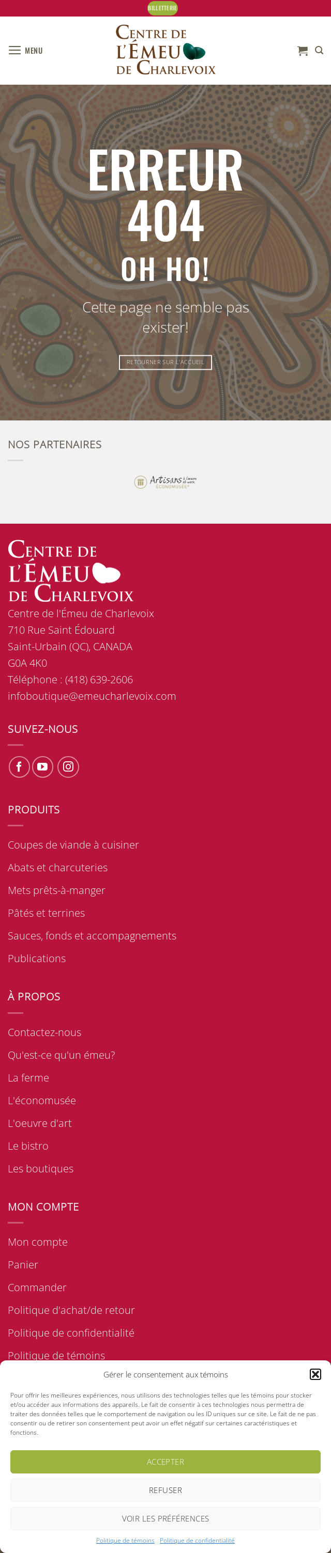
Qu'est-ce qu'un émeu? (61, 1055)
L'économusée (42, 1100)
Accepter (166, 1461)
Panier (23, 1265)
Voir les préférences (165, 1518)
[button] (315, 1374)
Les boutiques (40, 1168)
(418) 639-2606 (99, 679)
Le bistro (28, 1146)
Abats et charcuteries (58, 867)
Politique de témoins (125, 1540)
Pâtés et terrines (46, 913)
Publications (37, 958)
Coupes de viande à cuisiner (73, 845)
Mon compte (38, 1242)
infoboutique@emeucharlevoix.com (92, 696)
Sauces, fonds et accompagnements (92, 936)
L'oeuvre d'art (40, 1123)
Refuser (165, 1490)
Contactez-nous (44, 1032)
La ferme (28, 1078)
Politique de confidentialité (197, 1540)
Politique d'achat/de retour (71, 1310)
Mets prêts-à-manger (57, 890)
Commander (37, 1287)
